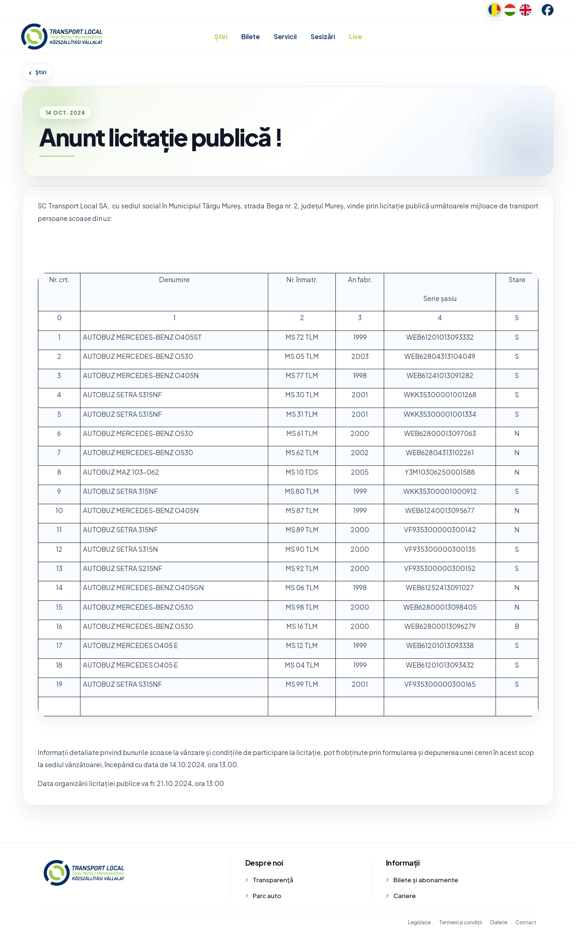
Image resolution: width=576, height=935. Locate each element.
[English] (525, 10)
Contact (525, 922)
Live (355, 36)
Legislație (419, 922)
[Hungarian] (510, 10)
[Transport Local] (83, 873)
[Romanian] (494, 9)
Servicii (285, 36)
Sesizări (323, 36)
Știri (220, 36)
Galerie (498, 922)
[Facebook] (547, 10)
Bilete (250, 36)
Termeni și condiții (460, 922)
